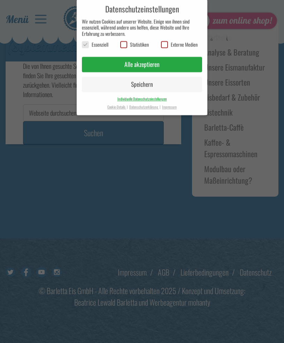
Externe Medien (179, 41)
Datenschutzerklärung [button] (144, 103)
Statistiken (134, 41)
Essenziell (95, 41)
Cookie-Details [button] (116, 103)
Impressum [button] (169, 103)
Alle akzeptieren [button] (142, 60)
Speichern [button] (142, 80)
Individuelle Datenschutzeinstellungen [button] (142, 95)
